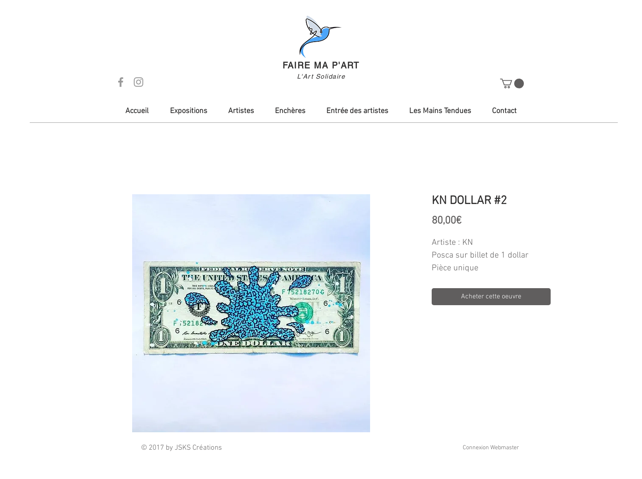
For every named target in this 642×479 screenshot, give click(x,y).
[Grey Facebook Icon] (120, 82)
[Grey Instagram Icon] (138, 82)
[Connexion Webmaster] (491, 448)
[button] (512, 83)
